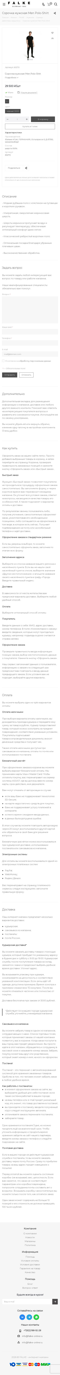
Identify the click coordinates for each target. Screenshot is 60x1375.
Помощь (30, 1256)
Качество (30, 1272)
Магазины (30, 1241)
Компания (30, 1228)
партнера (45, 1135)
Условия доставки (30, 1264)
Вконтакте (22, 1317)
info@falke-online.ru (32, 1336)
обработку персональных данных (35, 361)
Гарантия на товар (30, 1268)
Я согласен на (28, 361)
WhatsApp (36, 1317)
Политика (30, 1245)
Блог (30, 1284)
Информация (30, 1251)
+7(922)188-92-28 (32, 1330)
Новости (30, 1237)
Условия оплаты (30, 1260)
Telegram (29, 1317)
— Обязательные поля (14, 368)
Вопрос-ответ (30, 1288)
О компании (30, 1233)
